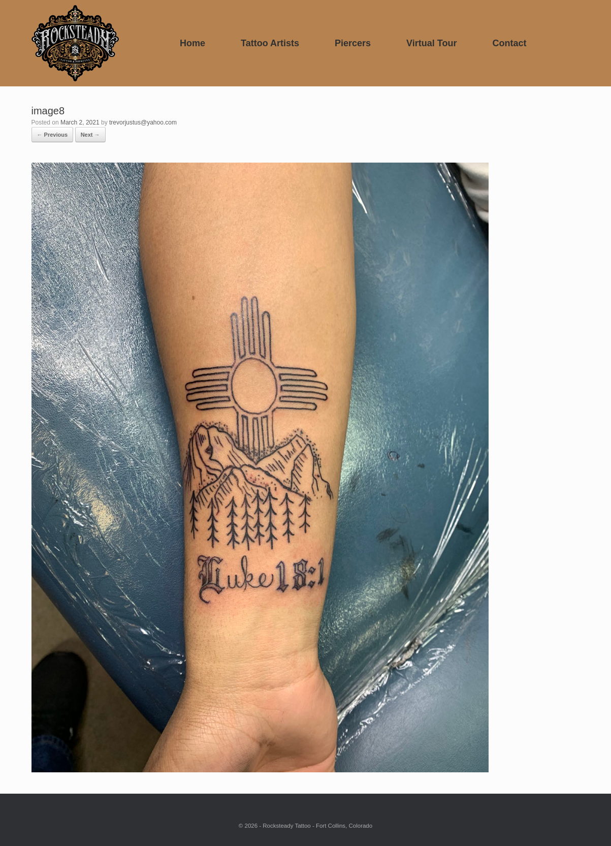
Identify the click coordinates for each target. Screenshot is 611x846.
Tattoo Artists (270, 43)
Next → (90, 135)
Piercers (353, 43)
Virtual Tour (431, 43)
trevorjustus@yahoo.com (143, 122)
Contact (509, 43)
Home (192, 43)
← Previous (52, 135)
